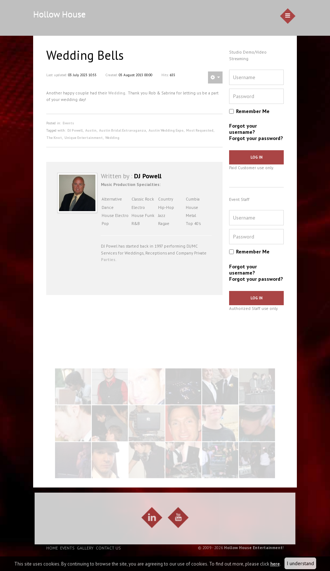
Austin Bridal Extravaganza (122, 130)
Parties (108, 259)
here (275, 564)
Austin (91, 130)
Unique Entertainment (83, 137)
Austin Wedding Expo (166, 130)
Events (68, 123)
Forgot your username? (243, 129)
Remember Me (253, 111)
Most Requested (199, 130)
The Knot (54, 137)
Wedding (116, 93)
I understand (300, 563)
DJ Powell (75, 130)
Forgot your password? (256, 138)
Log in (257, 157)
